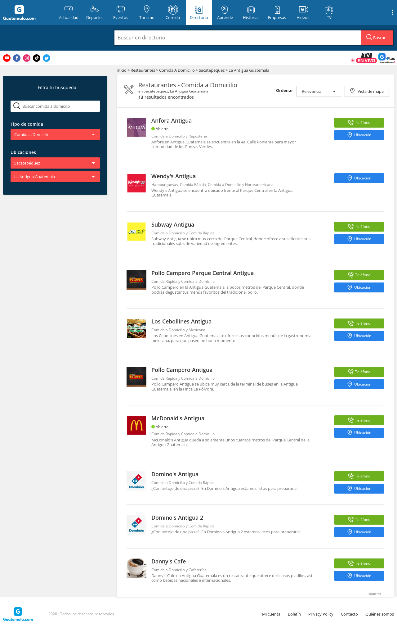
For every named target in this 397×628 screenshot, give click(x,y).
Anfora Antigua (171, 120)
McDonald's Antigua (177, 418)
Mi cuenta (271, 614)
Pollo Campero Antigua (181, 369)
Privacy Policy (320, 614)
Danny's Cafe (168, 561)
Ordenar (284, 90)
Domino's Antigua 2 (177, 517)
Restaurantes (143, 70)
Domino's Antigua (174, 474)
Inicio (122, 70)
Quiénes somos (379, 614)
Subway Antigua (172, 224)
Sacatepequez (212, 70)
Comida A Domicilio (177, 70)
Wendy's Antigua (173, 176)
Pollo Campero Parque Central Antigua (202, 273)
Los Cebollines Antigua (181, 321)
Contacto (349, 614)
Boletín (294, 614)
